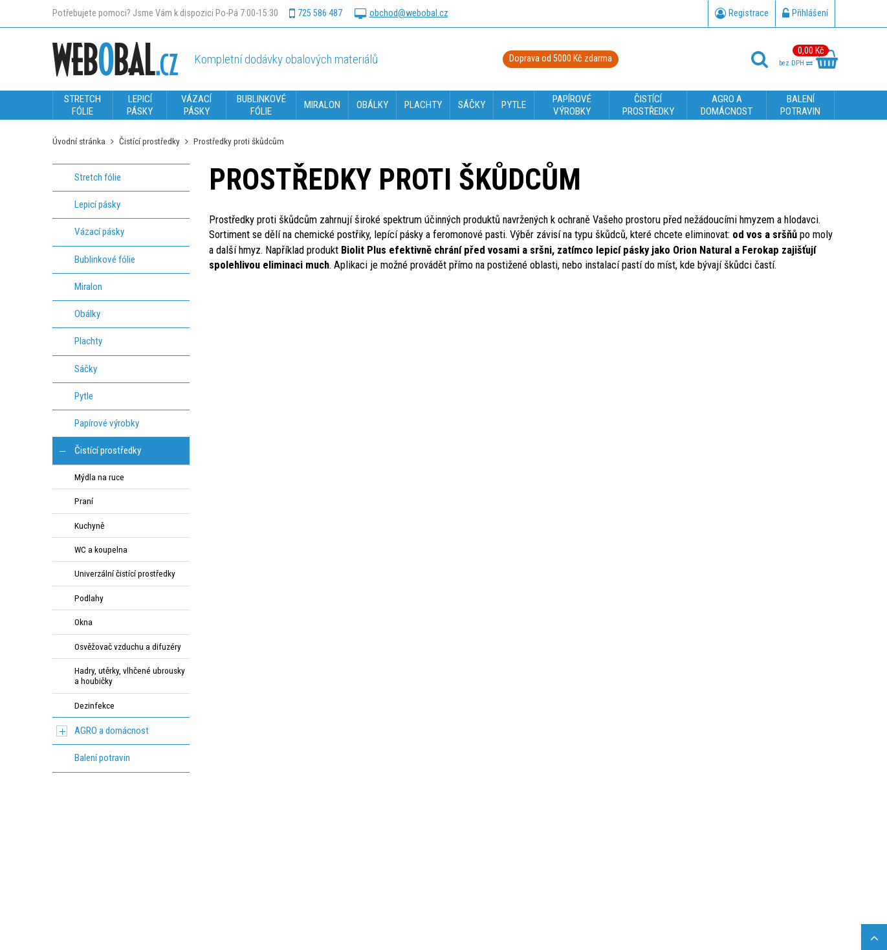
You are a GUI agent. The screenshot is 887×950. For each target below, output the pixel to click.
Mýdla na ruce (99, 477)
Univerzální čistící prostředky (124, 573)
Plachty (88, 341)
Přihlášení (805, 13)
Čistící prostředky (149, 141)
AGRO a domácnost (111, 730)
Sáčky (85, 369)
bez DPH (796, 63)
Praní (83, 501)
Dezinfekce (94, 705)
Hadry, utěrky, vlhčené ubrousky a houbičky (129, 675)
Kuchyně (89, 525)
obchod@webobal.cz (401, 13)
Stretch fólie (97, 177)
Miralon (88, 287)
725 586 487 (315, 13)
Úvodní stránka (78, 141)
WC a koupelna (100, 549)
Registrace (742, 13)
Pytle (83, 396)
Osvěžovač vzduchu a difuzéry (127, 646)
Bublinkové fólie (104, 259)
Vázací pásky (99, 231)
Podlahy (89, 598)
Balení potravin (102, 758)
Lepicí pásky (97, 204)
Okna (83, 622)
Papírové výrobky (106, 423)
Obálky (87, 314)
